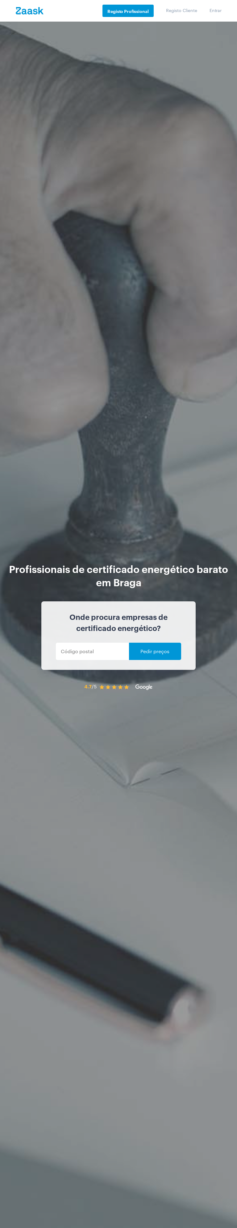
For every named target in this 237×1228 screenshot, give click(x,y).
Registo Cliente (181, 10)
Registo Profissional (127, 11)
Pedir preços (154, 651)
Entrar (216, 10)
